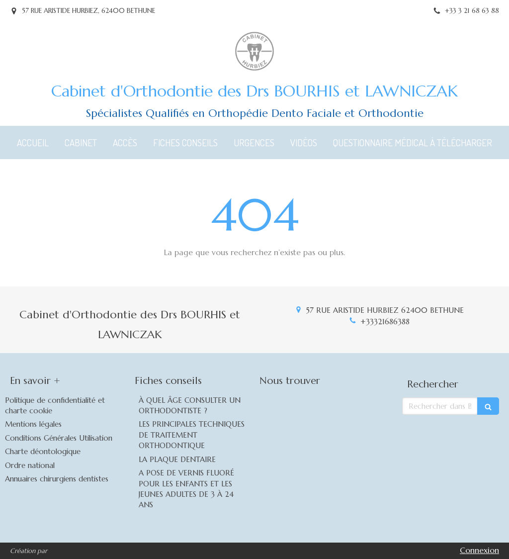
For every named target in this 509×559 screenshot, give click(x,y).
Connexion (479, 550)
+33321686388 (385, 321)
